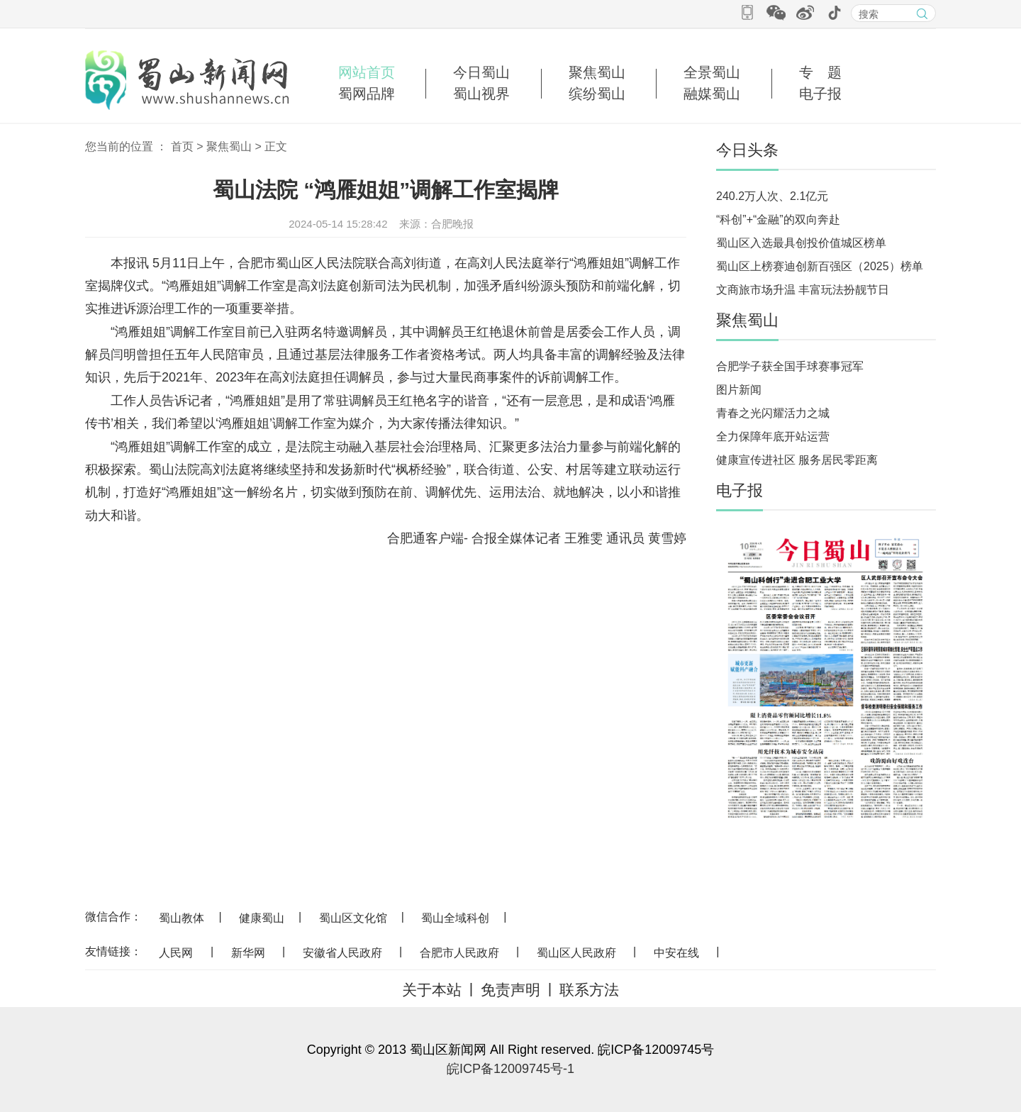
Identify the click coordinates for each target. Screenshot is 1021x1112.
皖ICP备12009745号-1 (510, 1069)
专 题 (820, 72)
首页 (182, 146)
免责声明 (510, 990)
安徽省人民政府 (342, 953)
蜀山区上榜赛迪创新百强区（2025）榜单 (819, 266)
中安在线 (676, 953)
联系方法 (589, 990)
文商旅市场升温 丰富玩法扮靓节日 (802, 290)
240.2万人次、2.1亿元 (772, 196)
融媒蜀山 (712, 93)
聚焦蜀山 (597, 72)
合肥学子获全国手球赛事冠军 (790, 366)
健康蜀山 (261, 918)
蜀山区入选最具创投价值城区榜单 (801, 243)
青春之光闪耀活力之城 (773, 413)
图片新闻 (738, 390)
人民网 (176, 953)
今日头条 (747, 150)
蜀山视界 (481, 93)
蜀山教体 (181, 918)
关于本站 (432, 990)
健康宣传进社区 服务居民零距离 (797, 460)
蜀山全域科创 (455, 918)
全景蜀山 (712, 72)
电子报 (820, 93)
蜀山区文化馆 (353, 918)
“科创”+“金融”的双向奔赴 (778, 219)
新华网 (248, 953)
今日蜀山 (481, 72)
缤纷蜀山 (597, 93)
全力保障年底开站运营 (773, 436)
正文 (275, 146)
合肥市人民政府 (459, 953)
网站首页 (366, 72)
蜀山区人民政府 (576, 953)
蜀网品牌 (366, 93)
